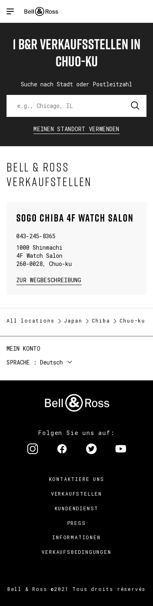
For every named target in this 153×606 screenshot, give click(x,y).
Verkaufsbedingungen (76, 552)
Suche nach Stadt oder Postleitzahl (76, 84)
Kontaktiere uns (76, 479)
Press (76, 523)
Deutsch (51, 362)
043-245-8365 (35, 236)
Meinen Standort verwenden (76, 129)
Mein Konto (23, 348)
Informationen (76, 537)
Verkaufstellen (76, 493)
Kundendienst (77, 508)
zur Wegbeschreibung (49, 279)
